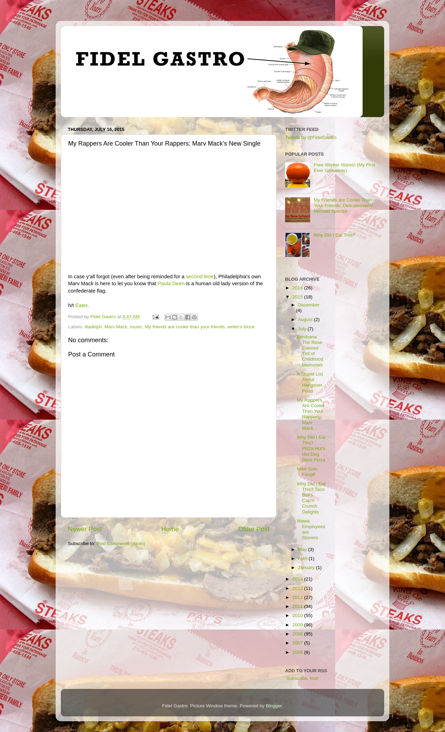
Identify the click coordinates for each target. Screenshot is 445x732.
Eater (81, 305)
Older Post (253, 529)
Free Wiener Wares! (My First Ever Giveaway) (344, 167)
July (303, 328)
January (307, 567)
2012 (298, 597)
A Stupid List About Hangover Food (310, 382)
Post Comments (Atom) (121, 543)
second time (200, 276)
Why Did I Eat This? (334, 235)
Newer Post (85, 529)
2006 (298, 652)
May (303, 549)
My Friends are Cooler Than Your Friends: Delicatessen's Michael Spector (343, 205)
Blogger (274, 705)
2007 (298, 642)
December (308, 304)
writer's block (241, 326)
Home (170, 529)
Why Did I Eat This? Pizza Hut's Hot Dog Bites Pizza (311, 448)
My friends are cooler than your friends (185, 326)
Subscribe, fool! (302, 678)
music (136, 326)
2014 (298, 579)
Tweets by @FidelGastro (311, 137)
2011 (298, 606)
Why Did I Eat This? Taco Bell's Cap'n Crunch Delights (311, 498)
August (306, 319)
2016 (298, 287)
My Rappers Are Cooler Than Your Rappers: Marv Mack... (311, 414)
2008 (298, 633)
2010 (298, 615)
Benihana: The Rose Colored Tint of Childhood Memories (310, 351)
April (303, 558)
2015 (298, 296)
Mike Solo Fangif (307, 471)
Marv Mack (115, 326)
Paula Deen (171, 283)
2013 (298, 588)
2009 (298, 624)
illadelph (93, 326)
